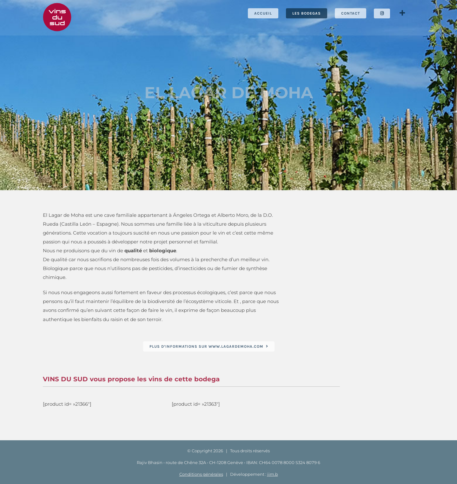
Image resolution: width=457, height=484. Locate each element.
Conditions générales (201, 474)
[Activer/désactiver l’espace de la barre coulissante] (402, 13)
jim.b (272, 474)
